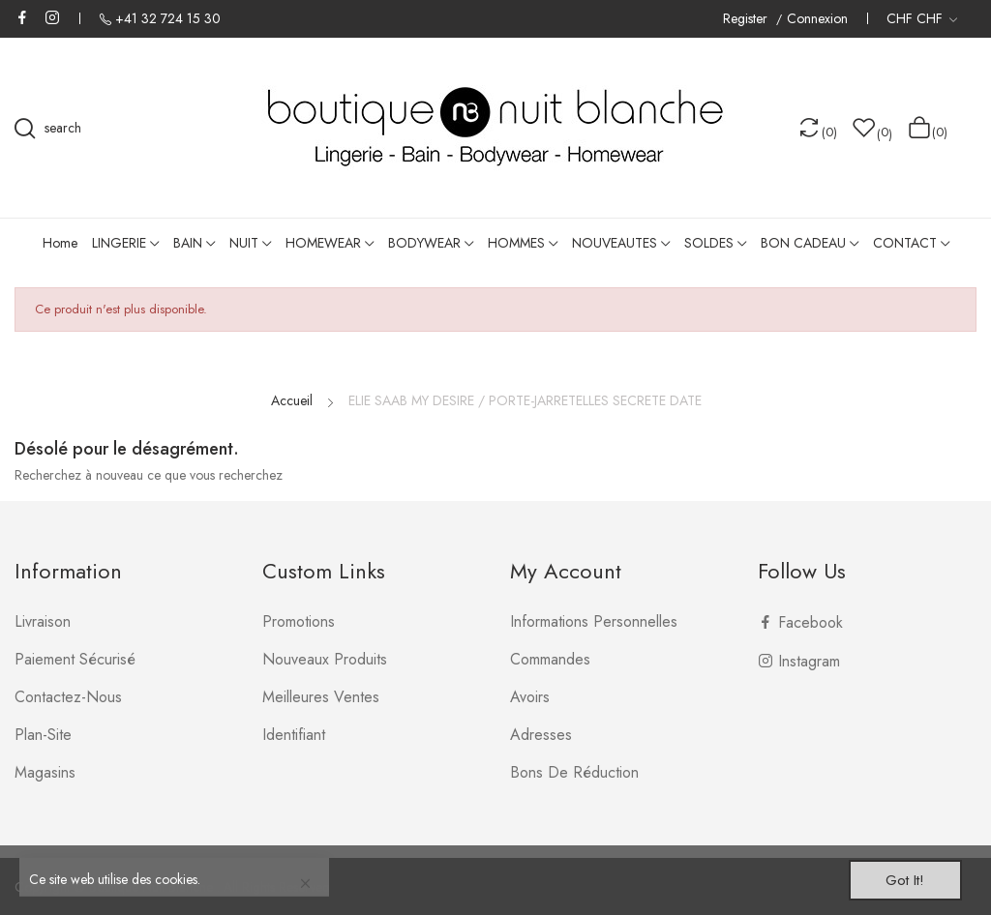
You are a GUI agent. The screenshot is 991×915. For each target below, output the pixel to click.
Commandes (550, 659)
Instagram (52, 17)
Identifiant (293, 734)
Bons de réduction (574, 772)
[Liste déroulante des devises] (921, 18)
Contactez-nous (68, 697)
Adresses (541, 734)
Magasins (45, 772)
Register (747, 19)
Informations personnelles (593, 621)
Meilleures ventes (320, 697)
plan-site (43, 734)
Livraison (43, 621)
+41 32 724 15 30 (168, 18)
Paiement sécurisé (75, 659)
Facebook (22, 17)
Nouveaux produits (324, 659)
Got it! (900, 879)
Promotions (298, 621)
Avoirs (530, 697)
